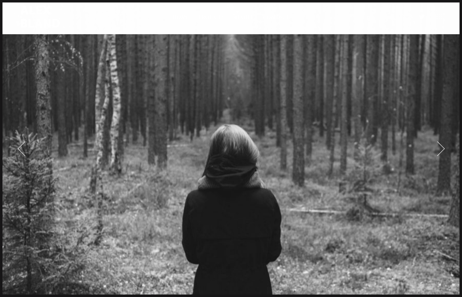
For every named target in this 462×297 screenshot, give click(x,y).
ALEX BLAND (36, 20)
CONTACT (276, 20)
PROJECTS (211, 20)
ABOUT (243, 20)
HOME (180, 20)
